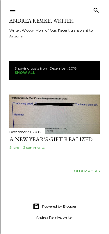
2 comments (33, 147)
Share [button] (14, 147)
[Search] (96, 9)
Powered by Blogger (54, 206)
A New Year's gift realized (50, 139)
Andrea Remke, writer (41, 20)
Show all (25, 72)
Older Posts (87, 171)
